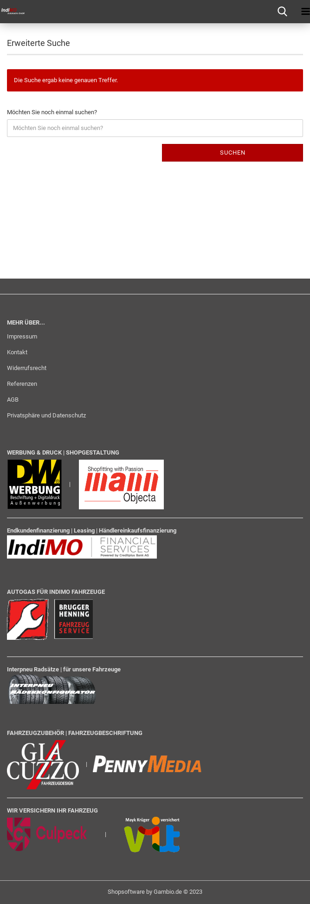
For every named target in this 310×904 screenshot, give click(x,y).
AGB (13, 399)
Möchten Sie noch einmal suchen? (52, 112)
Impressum (22, 336)
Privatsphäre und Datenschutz (46, 415)
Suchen (232, 152)
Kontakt (17, 352)
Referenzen (22, 383)
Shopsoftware (126, 891)
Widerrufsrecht (26, 367)
